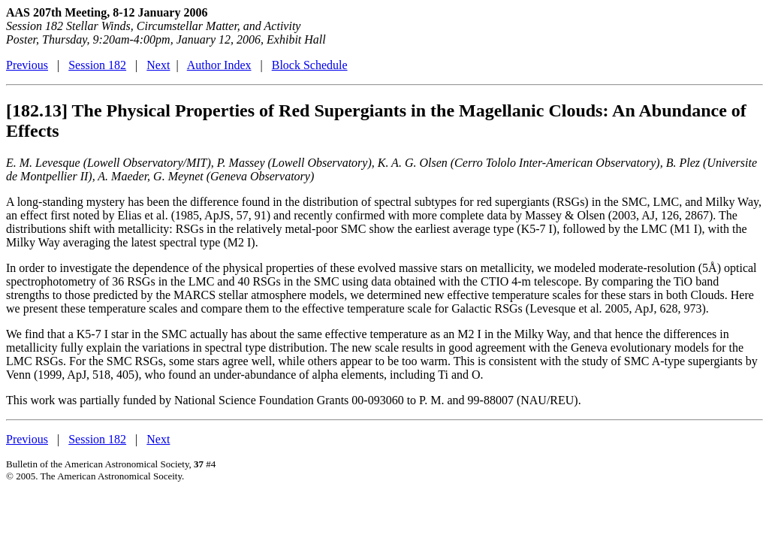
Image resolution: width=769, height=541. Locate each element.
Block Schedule (310, 65)
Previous (27, 65)
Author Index (219, 65)
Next (158, 65)
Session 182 (97, 65)
